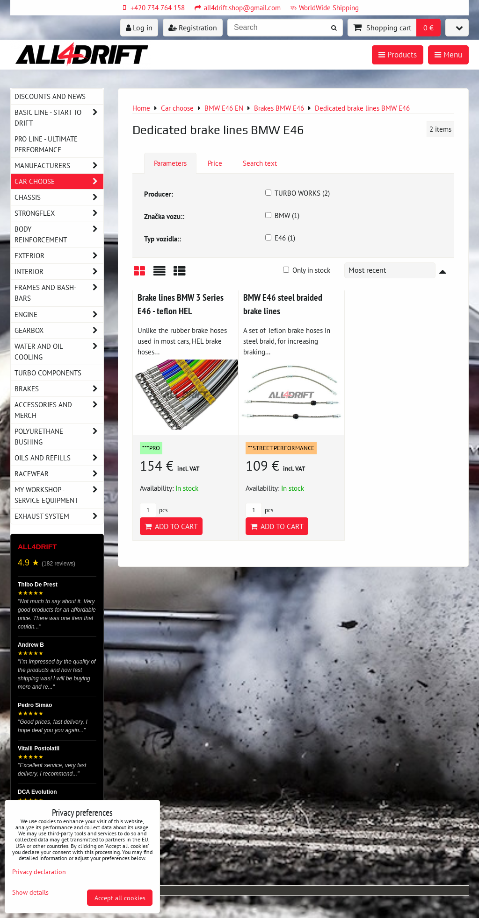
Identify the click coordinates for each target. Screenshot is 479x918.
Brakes (59, 388)
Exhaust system (59, 516)
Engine (59, 314)
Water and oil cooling (59, 352)
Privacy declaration (39, 871)
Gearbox (59, 330)
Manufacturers (59, 165)
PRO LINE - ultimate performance (46, 144)
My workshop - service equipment (59, 495)
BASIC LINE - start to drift (59, 118)
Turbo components (48, 372)
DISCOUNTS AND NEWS (50, 96)
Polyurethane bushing (59, 437)
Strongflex (59, 213)
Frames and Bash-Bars (59, 293)
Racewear (59, 473)
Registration (192, 27)
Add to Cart (171, 526)
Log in (139, 27)
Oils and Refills (59, 458)
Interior (59, 271)
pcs (153, 510)
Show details (30, 892)
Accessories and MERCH (59, 410)
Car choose (59, 181)
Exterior (59, 255)
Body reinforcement (59, 234)
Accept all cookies (119, 897)
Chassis (59, 197)
